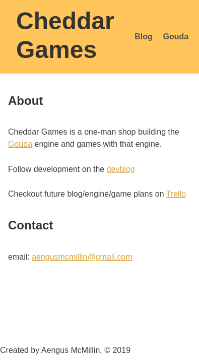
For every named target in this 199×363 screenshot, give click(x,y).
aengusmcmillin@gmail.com (82, 257)
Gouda (176, 36)
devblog (121, 169)
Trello (176, 194)
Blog (144, 36)
